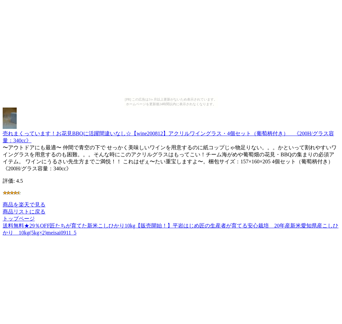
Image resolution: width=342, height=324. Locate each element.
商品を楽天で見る (24, 204)
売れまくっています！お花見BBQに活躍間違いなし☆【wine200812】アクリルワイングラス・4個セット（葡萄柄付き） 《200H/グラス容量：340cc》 (168, 133)
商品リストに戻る (24, 211)
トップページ (19, 218)
